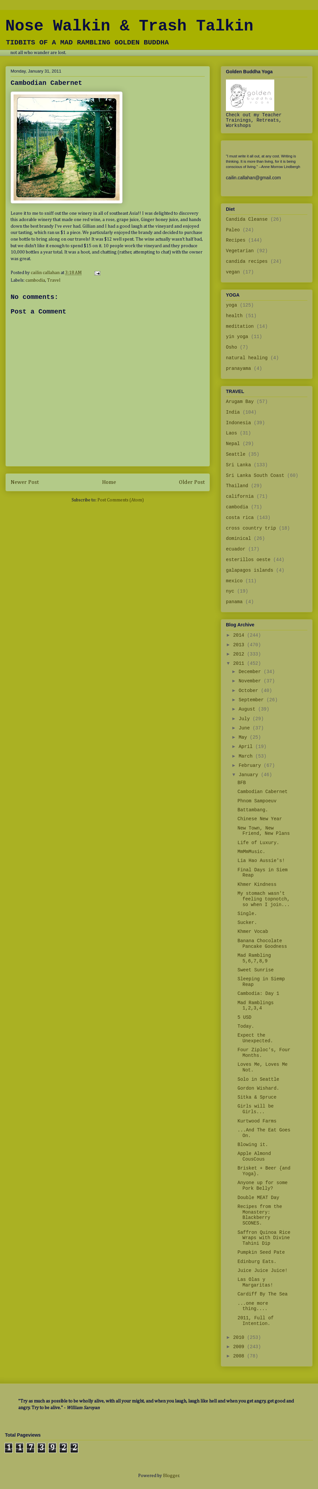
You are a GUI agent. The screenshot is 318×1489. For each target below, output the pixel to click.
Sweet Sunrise (256, 970)
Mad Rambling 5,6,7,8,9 (254, 958)
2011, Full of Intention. (256, 1320)
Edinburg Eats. (257, 1261)
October (249, 690)
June (245, 728)
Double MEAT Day (258, 1197)
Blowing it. (253, 1144)
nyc (230, 591)
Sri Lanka (238, 465)
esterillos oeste (248, 559)
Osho (231, 347)
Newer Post (25, 482)
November (251, 681)
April (246, 746)
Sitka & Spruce (257, 1097)
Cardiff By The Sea (263, 1294)
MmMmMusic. (251, 851)
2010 (240, 1337)
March (246, 756)
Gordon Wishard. (258, 1088)
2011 (240, 663)
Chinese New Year (260, 819)
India (233, 412)
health (234, 315)
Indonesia (238, 423)
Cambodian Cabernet (263, 791)
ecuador (235, 549)
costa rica (240, 517)
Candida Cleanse (247, 219)
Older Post (192, 482)
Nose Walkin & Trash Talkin (129, 26)
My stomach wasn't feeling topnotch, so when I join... (264, 899)
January (249, 774)
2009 (240, 1346)
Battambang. (253, 810)
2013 (240, 645)
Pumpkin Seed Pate (261, 1252)
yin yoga (237, 336)
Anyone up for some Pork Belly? (263, 1185)
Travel (53, 280)
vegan (233, 272)
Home (109, 482)
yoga (231, 305)
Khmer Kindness (257, 884)
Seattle (235, 454)
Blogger (171, 1475)
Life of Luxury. (258, 842)
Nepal (233, 443)
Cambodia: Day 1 (258, 993)
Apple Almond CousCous (254, 1156)
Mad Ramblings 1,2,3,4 (256, 1005)
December (251, 671)
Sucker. (247, 922)
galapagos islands (249, 570)
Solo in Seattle (258, 1079)
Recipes (235, 240)
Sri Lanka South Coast (255, 475)
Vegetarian (240, 251)
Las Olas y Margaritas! (255, 1282)
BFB (242, 782)
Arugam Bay (240, 401)
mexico (234, 581)
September (252, 700)
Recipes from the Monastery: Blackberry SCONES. (260, 1215)
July (245, 718)
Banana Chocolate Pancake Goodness (262, 943)
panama (234, 601)
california (240, 496)
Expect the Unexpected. (255, 1038)
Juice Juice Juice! (263, 1270)
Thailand (237, 485)
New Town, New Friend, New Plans (264, 831)
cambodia (35, 280)
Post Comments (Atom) (120, 500)
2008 (240, 1356)
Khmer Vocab (253, 931)
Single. (247, 913)
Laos (231, 433)
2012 (240, 654)
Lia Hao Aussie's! (261, 860)
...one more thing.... (253, 1306)
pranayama (238, 368)
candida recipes (247, 261)
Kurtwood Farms (257, 1121)
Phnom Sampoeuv (257, 801)
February (251, 765)
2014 (240, 635)
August (248, 709)
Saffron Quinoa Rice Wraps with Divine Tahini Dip (264, 1238)
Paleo (233, 230)
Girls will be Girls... (256, 1109)
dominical (238, 538)
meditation (240, 326)
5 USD (244, 1017)
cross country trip (251, 528)
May (244, 737)
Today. (246, 1026)
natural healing (247, 358)
